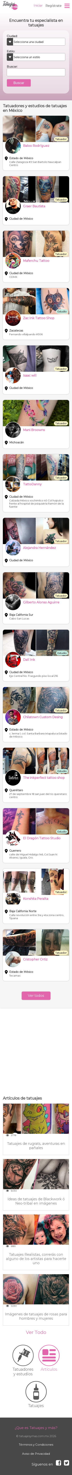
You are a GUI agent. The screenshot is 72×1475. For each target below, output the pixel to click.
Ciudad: (12, 36)
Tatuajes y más (10, 5)
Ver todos (36, 996)
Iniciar (38, 5)
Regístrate (54, 6)
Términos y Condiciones (36, 1444)
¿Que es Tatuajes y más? (36, 1428)
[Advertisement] (36, 1052)
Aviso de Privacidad (36, 1453)
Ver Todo (36, 1332)
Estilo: (11, 51)
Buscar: (12, 66)
